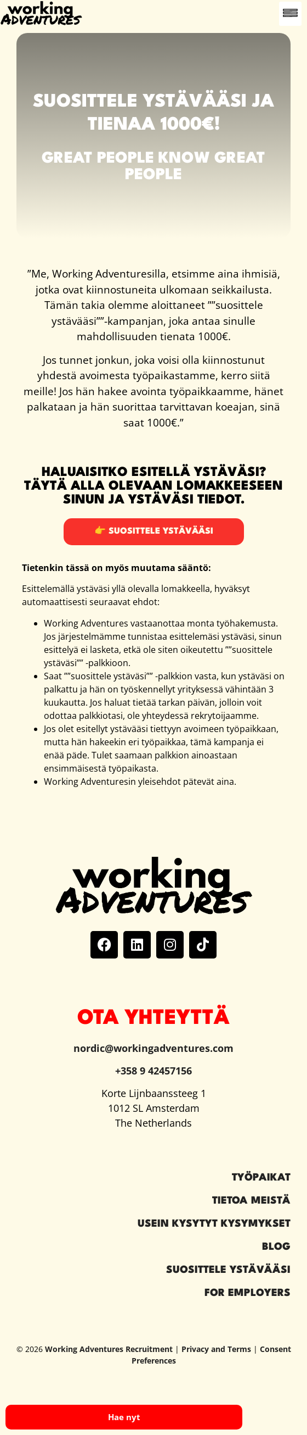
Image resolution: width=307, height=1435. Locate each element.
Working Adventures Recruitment (109, 1349)
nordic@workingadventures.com (153, 1048)
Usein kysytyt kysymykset (214, 1224)
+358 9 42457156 (153, 1070)
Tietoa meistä (251, 1201)
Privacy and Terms (216, 1349)
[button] (290, 14)
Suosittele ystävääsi (228, 1270)
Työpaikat (261, 1178)
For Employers (247, 1293)
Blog (276, 1247)
